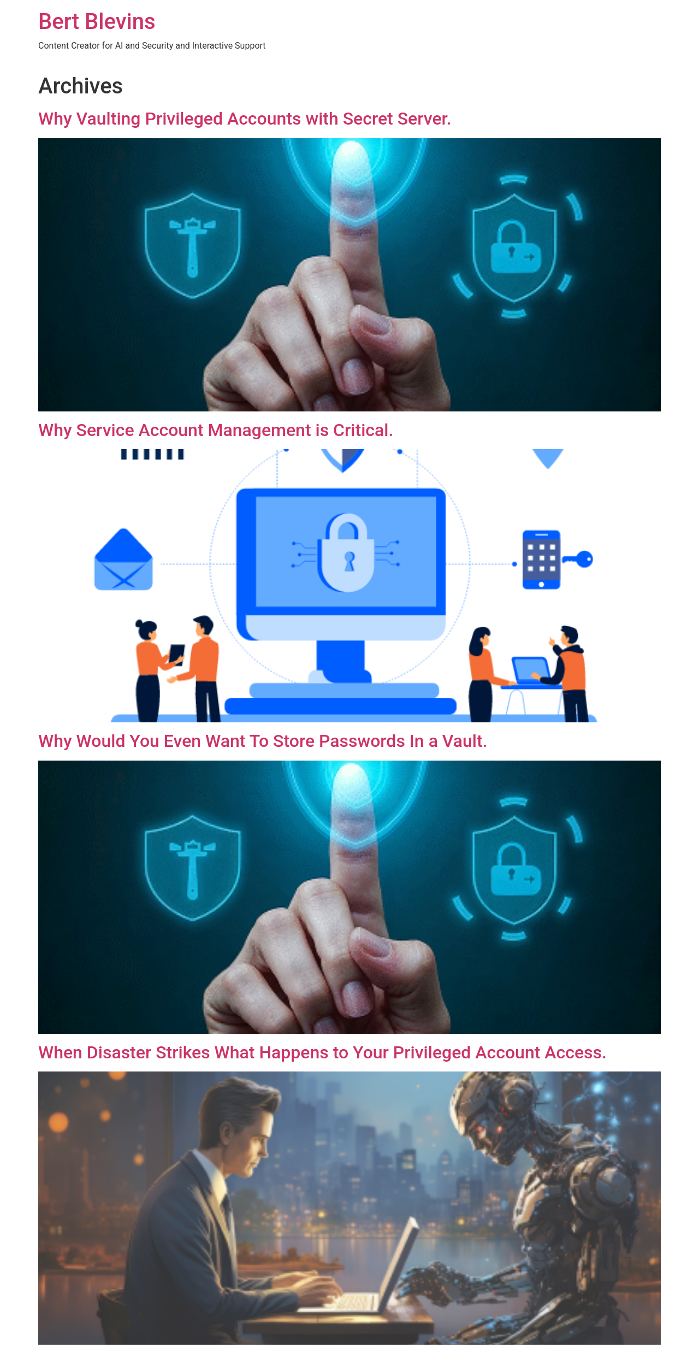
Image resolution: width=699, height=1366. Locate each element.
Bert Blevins (97, 21)
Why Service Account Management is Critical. (215, 430)
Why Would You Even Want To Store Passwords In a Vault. (263, 741)
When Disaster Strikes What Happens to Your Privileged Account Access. (322, 1052)
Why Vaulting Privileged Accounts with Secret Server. (245, 118)
